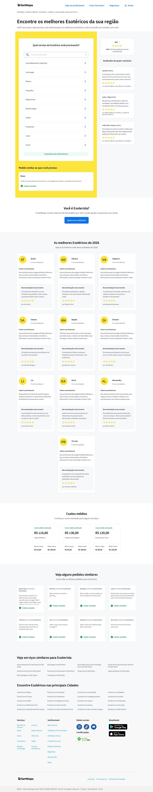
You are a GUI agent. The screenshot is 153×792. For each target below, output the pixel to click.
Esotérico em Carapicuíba (87, 692)
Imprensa (91, 779)
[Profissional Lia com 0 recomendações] (35, 403)
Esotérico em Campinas (55, 692)
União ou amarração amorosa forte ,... (63, 12)
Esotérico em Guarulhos (56, 696)
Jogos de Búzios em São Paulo (119, 671)
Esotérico (43, 12)
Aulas (19, 730)
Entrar (128, 5)
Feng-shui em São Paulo (86, 671)
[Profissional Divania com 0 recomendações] (117, 342)
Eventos (34, 725)
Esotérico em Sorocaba (116, 705)
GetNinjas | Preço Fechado (57, 730)
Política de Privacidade (117, 779)
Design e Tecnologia (21, 747)
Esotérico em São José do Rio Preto (60, 709)
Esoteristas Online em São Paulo (29, 671)
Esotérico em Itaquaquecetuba (89, 696)
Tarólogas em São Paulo (56, 675)
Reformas (35, 736)
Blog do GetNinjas (54, 746)
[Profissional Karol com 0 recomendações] (76, 403)
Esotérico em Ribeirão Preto (27, 705)
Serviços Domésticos (35, 747)
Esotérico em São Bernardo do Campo (30, 709)
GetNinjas (21, 12)
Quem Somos (52, 725)
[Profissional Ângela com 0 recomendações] (76, 342)
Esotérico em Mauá (24, 701)
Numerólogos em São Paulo (27, 675)
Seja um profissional (74, 5)
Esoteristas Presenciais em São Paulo (60, 671)
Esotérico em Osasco (85, 701)
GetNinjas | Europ (54, 736)
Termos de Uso (101, 779)
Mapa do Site (52, 757)
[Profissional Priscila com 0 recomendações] (76, 464)
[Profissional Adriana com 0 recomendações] (76, 282)
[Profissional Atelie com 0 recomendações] (35, 282)
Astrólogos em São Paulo (56, 665)
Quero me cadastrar (76, 220)
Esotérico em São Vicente (117, 709)
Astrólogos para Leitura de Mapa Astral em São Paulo (89, 666)
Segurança (114, 5)
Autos (19, 736)
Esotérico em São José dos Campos (90, 709)
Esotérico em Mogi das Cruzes (58, 701)
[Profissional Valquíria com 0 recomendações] (117, 282)
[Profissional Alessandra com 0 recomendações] (117, 403)
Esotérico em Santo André (56, 705)
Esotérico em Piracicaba (116, 701)
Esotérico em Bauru (24, 692)
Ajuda (50, 762)
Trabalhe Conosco (54, 741)
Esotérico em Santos (85, 705)
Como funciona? (96, 5)
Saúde (33, 741)
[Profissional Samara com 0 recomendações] (35, 342)
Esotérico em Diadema (116, 692)
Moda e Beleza (32, 12)
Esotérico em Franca (24, 696)
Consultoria (21, 741)
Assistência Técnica (21, 726)
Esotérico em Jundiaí (115, 696)
